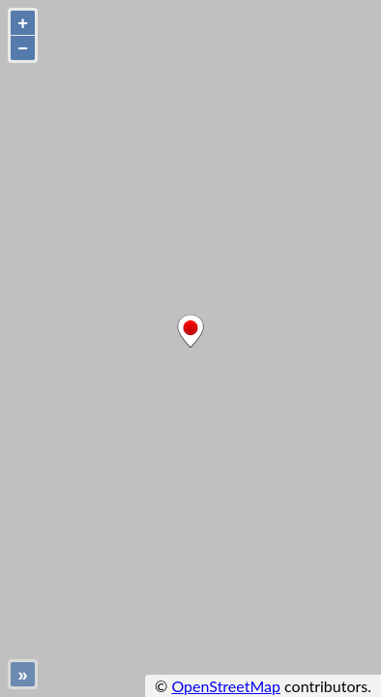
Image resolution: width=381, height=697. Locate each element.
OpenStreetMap (225, 686)
